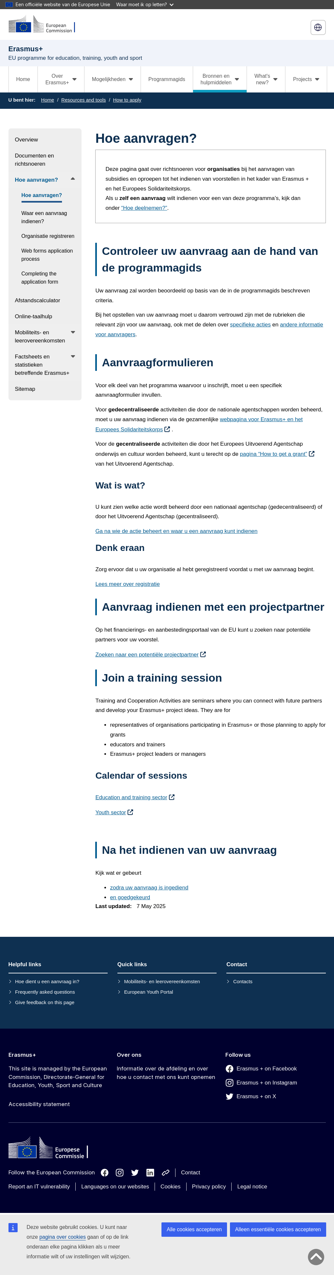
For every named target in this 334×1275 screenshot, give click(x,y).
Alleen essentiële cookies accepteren (278, 1229)
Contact (190, 1172)
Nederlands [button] (318, 27)
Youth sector (110, 812)
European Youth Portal (148, 992)
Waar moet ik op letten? (145, 4)
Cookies (170, 1187)
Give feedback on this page (44, 1002)
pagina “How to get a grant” (273, 454)
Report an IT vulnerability (39, 1187)
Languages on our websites (115, 1187)
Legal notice (252, 1187)
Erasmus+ (22, 1054)
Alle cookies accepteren (194, 1229)
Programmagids (166, 79)
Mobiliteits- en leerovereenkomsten (162, 981)
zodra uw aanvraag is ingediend (149, 888)
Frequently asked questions (45, 992)
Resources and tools (83, 100)
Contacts (242, 981)
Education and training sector (131, 797)
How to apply (127, 100)
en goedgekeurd (130, 897)
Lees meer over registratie (127, 584)
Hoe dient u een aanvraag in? (47, 981)
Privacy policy (209, 1187)
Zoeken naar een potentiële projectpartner (147, 655)
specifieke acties (250, 325)
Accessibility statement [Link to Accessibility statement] (39, 1104)
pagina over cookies (62, 1237)
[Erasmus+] (46, 24)
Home (23, 79)
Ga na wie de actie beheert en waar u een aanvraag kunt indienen (176, 531)
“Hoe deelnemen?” (144, 208)
